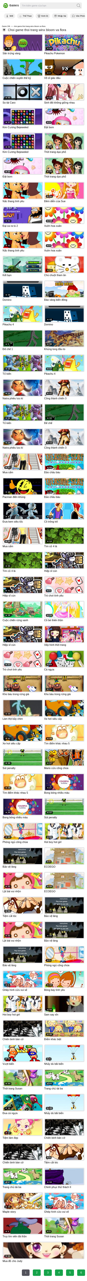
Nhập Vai (62, 16)
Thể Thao (27, 16)
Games (9, 5)
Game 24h (6, 26)
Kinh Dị (44, 16)
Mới (11, 16)
